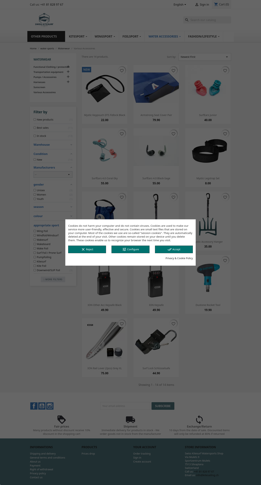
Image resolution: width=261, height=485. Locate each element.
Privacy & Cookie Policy (179, 258)
